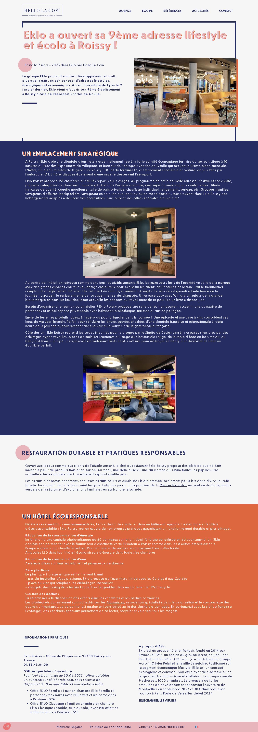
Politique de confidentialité (110, 727)
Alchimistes (115, 602)
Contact (226, 11)
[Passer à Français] (197, 727)
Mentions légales (69, 727)
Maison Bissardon (173, 485)
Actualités (200, 11)
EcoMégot (33, 611)
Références (172, 11)
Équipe (147, 11)
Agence (125, 11)
